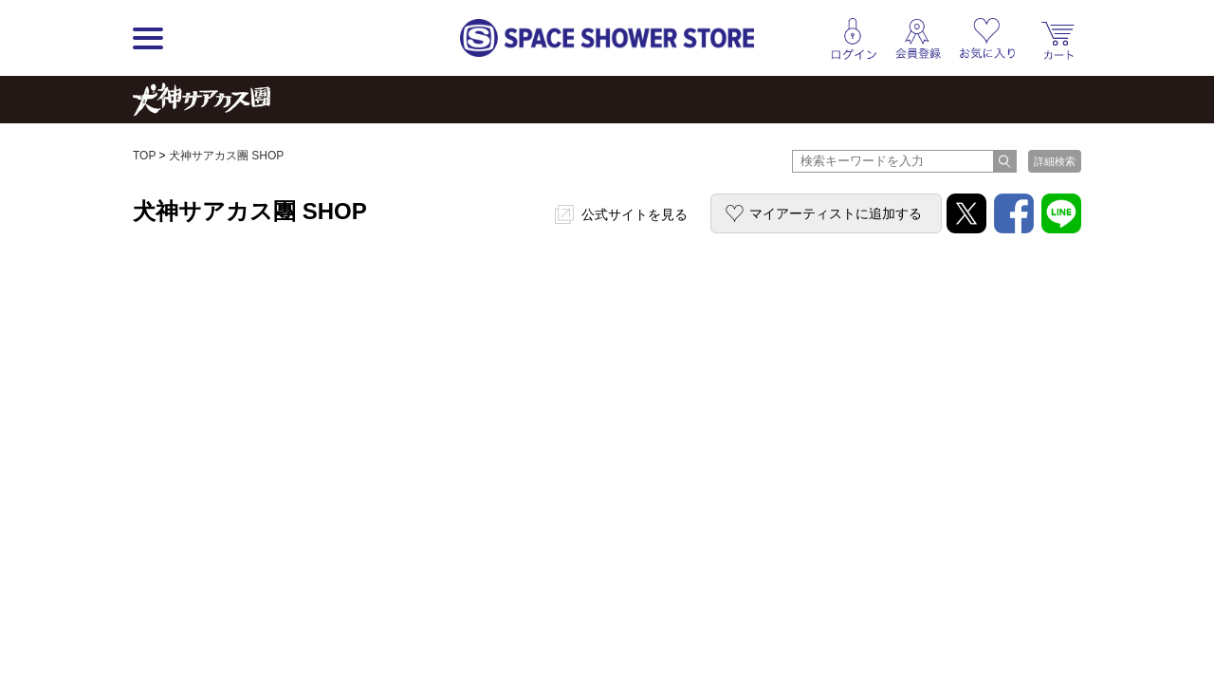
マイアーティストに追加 (835, 213)
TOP (144, 155)
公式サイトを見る (634, 214)
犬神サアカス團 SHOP (226, 155)
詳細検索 (1055, 161)
